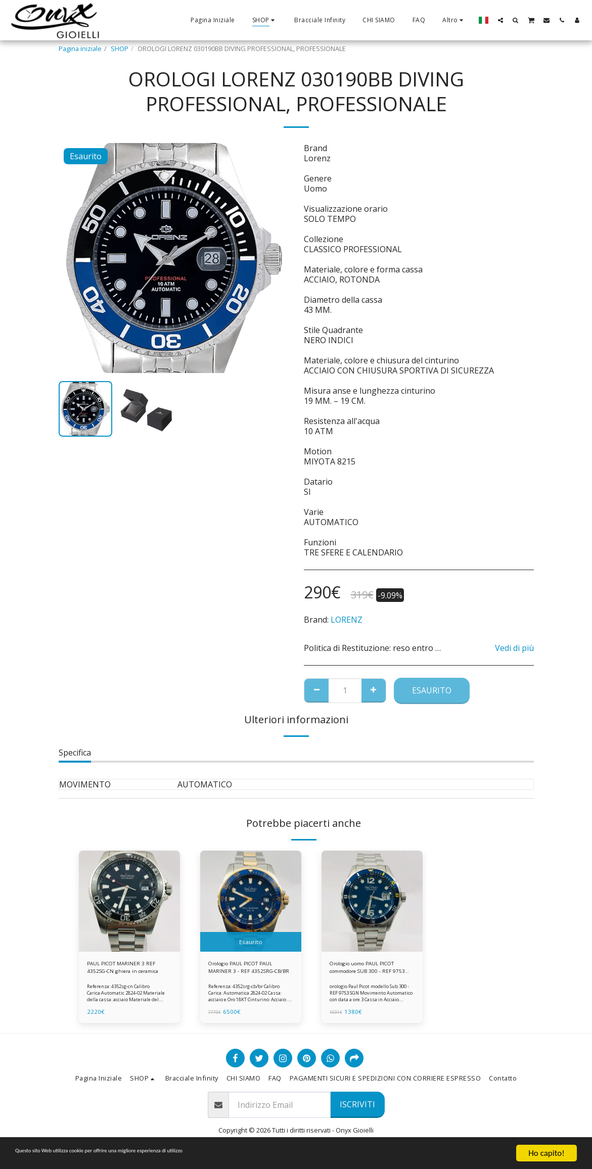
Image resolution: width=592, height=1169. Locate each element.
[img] (129, 901)
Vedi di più (514, 648)
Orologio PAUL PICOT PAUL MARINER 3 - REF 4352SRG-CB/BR (248, 969)
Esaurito (431, 690)
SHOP (119, 48)
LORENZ (346, 619)
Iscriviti (357, 1108)
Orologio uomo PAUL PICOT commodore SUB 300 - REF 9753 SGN (371, 969)
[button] (500, 20)
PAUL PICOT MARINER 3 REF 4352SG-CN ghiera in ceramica (127, 969)
